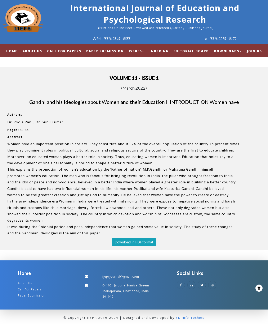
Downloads (228, 51)
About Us (25, 283)
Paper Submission (31, 295)
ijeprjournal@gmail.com (120, 276)
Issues (136, 51)
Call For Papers (29, 289)
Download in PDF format (134, 242)
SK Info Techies (190, 317)
